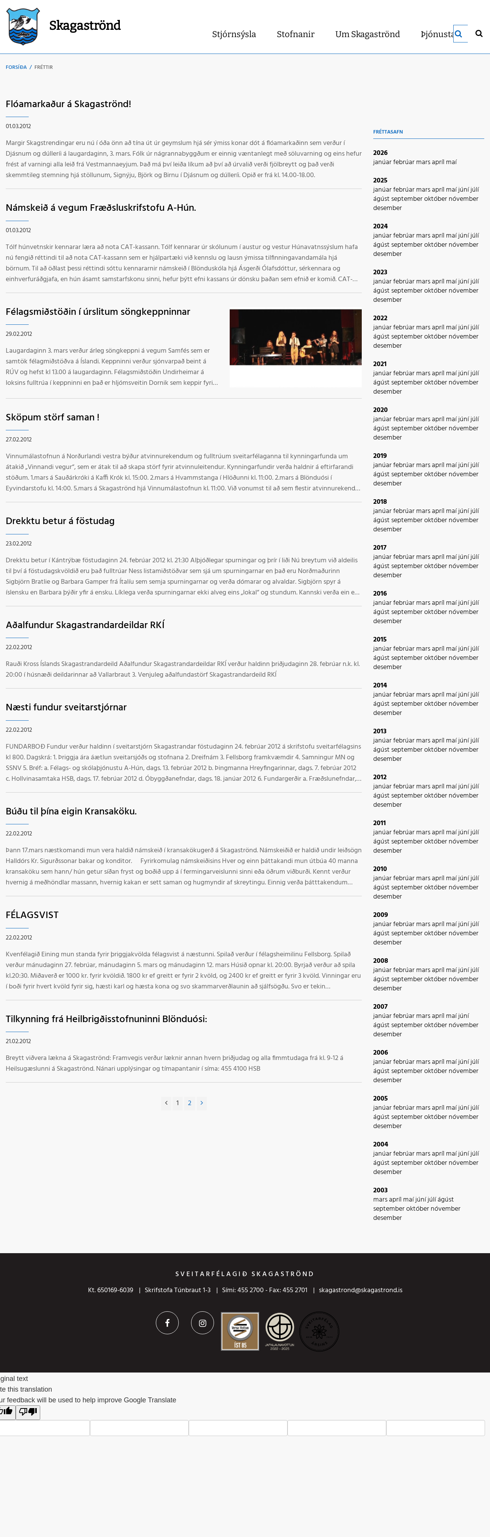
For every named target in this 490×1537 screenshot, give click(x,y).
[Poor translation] (28, 1412)
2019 (380, 456)
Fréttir (43, 67)
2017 (380, 548)
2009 (380, 915)
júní (464, 189)
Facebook (167, 1322)
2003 (380, 1190)
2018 (380, 502)
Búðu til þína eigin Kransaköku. (71, 812)
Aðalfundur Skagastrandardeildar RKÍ (85, 625)
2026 (380, 153)
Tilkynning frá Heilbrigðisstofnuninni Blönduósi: (106, 1019)
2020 (380, 410)
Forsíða (16, 67)
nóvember (464, 199)
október (436, 199)
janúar (383, 162)
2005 (380, 1098)
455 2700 (250, 1290)
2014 (380, 685)
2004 (380, 1144)
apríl (439, 162)
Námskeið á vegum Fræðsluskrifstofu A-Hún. (101, 208)
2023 (380, 272)
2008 (380, 961)
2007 (380, 1007)
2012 (380, 777)
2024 (380, 226)
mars (424, 162)
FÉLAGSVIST (32, 915)
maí (451, 162)
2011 (379, 823)
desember (387, 208)
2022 (380, 318)
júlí (474, 189)
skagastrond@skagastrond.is (360, 1290)
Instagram (202, 1322)
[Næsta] (202, 1103)
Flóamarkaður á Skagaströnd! (68, 104)
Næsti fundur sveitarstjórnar (66, 708)
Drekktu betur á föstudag (60, 521)
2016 (380, 593)
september (407, 199)
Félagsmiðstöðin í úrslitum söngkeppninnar (98, 312)
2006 (380, 1052)
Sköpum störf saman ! (53, 418)
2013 (380, 731)
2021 (380, 364)
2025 (380, 180)
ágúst (382, 199)
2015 (380, 639)
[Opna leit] (478, 33)
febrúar (404, 162)
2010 (380, 869)
